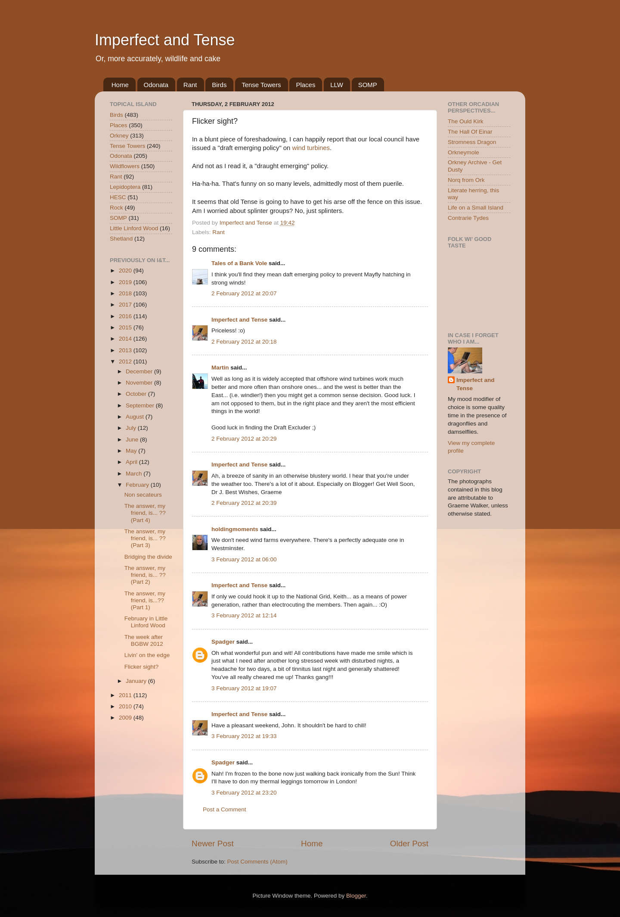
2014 (126, 338)
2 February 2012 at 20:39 (244, 503)
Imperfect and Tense (165, 40)
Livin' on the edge (147, 655)
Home (120, 84)
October (137, 394)
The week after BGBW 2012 (143, 640)
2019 (126, 282)
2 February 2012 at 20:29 (244, 438)
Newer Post (213, 843)
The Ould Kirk (466, 121)
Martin (220, 367)
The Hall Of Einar (470, 131)
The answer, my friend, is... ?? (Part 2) (145, 575)
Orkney (119, 135)
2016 (126, 316)
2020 (126, 270)
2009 (126, 717)
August (136, 416)
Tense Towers (261, 84)
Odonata (156, 84)
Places (305, 84)
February (138, 485)
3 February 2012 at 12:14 (244, 615)
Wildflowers (125, 166)
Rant (190, 84)
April (132, 462)
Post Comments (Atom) (257, 861)
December (140, 371)
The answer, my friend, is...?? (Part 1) (144, 600)
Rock (116, 207)
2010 (126, 706)
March (134, 473)
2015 (126, 327)
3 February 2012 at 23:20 (244, 792)
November (140, 382)
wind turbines (311, 147)
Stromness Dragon (472, 142)
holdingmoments (234, 529)
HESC (118, 197)
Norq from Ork (466, 180)
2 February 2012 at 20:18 (244, 341)
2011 (126, 695)
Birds (219, 84)
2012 (126, 361)
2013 (126, 350)
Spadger (223, 641)
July (132, 428)
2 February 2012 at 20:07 (244, 293)
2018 (126, 293)
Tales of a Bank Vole (239, 263)
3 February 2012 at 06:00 (244, 559)
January (137, 681)
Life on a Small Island (475, 207)
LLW (336, 84)
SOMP (367, 84)
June (133, 439)
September (141, 405)
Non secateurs (143, 494)
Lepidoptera (125, 187)
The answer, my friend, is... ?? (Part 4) (145, 513)
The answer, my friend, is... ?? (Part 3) (145, 538)
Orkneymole (463, 152)
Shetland (121, 238)
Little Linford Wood (134, 228)
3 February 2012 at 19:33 (244, 736)
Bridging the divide (148, 557)
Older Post (409, 843)
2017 (126, 304)
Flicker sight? (141, 666)
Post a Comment (224, 809)
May (132, 451)
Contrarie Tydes (468, 218)
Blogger (356, 895)
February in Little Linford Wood (146, 622)
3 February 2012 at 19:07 (244, 688)
